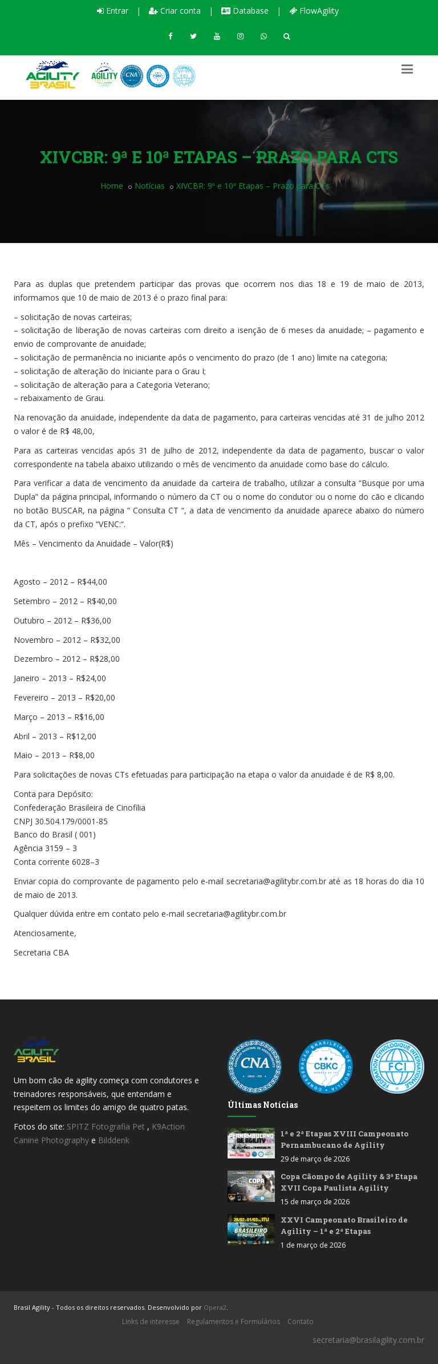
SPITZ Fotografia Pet (107, 1126)
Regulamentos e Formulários (233, 1321)
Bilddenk (113, 1140)
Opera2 (215, 1307)
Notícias (150, 185)
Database (245, 10)
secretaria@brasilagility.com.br (368, 1339)
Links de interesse (151, 1321)
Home (111, 185)
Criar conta (175, 10)
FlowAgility (314, 10)
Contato (300, 1321)
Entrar (112, 10)
